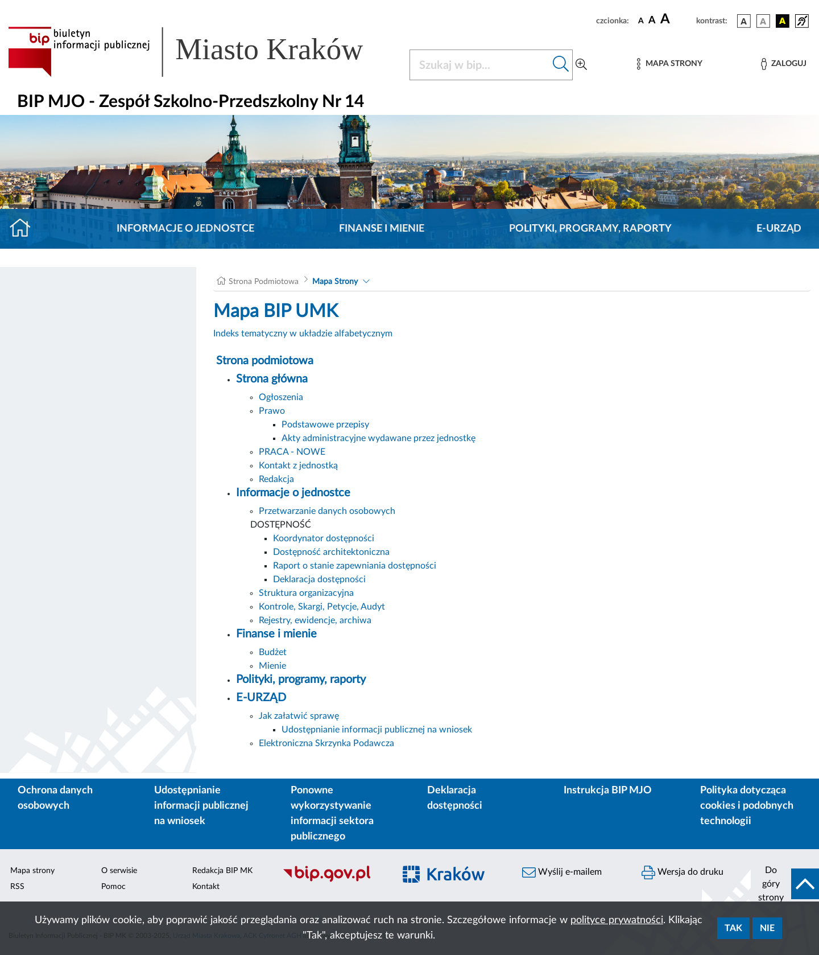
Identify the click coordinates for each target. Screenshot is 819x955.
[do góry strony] (785, 883)
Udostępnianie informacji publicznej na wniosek (377, 729)
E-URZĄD (778, 229)
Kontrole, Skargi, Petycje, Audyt (322, 606)
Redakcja (276, 479)
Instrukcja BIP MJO (608, 790)
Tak (733, 928)
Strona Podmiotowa (264, 282)
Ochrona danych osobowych (55, 798)
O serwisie (119, 871)
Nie (767, 928)
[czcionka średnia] (652, 20)
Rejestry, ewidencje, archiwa (315, 620)
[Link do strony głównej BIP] (202, 52)
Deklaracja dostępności (319, 579)
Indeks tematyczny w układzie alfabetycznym (302, 333)
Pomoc (113, 887)
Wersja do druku (682, 872)
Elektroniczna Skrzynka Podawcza (326, 743)
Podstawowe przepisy (325, 424)
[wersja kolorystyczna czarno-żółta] (782, 21)
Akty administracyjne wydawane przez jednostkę (378, 438)
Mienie (272, 665)
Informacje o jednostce (185, 229)
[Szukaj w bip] (561, 65)
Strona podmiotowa (264, 361)
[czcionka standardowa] (641, 20)
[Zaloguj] (783, 64)
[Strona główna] (25, 228)
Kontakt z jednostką (298, 465)
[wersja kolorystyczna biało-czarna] (763, 21)
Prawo (272, 410)
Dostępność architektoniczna (331, 552)
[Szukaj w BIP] (480, 65)
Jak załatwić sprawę (299, 716)
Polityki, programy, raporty (590, 229)
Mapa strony (32, 871)
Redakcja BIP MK (222, 871)
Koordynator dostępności (323, 538)
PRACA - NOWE (292, 451)
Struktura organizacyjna (306, 593)
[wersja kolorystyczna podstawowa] (743, 21)
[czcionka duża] (676, 19)
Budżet (273, 652)
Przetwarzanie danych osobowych (327, 511)
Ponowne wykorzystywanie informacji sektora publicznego (332, 813)
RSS (17, 887)
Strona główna (272, 379)
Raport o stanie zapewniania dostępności (354, 565)
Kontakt (206, 887)
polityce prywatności (616, 920)
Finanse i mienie (381, 229)
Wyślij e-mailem (562, 872)
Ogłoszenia (281, 397)
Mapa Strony (335, 282)
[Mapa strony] (669, 64)
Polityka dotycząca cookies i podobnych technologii (746, 805)
